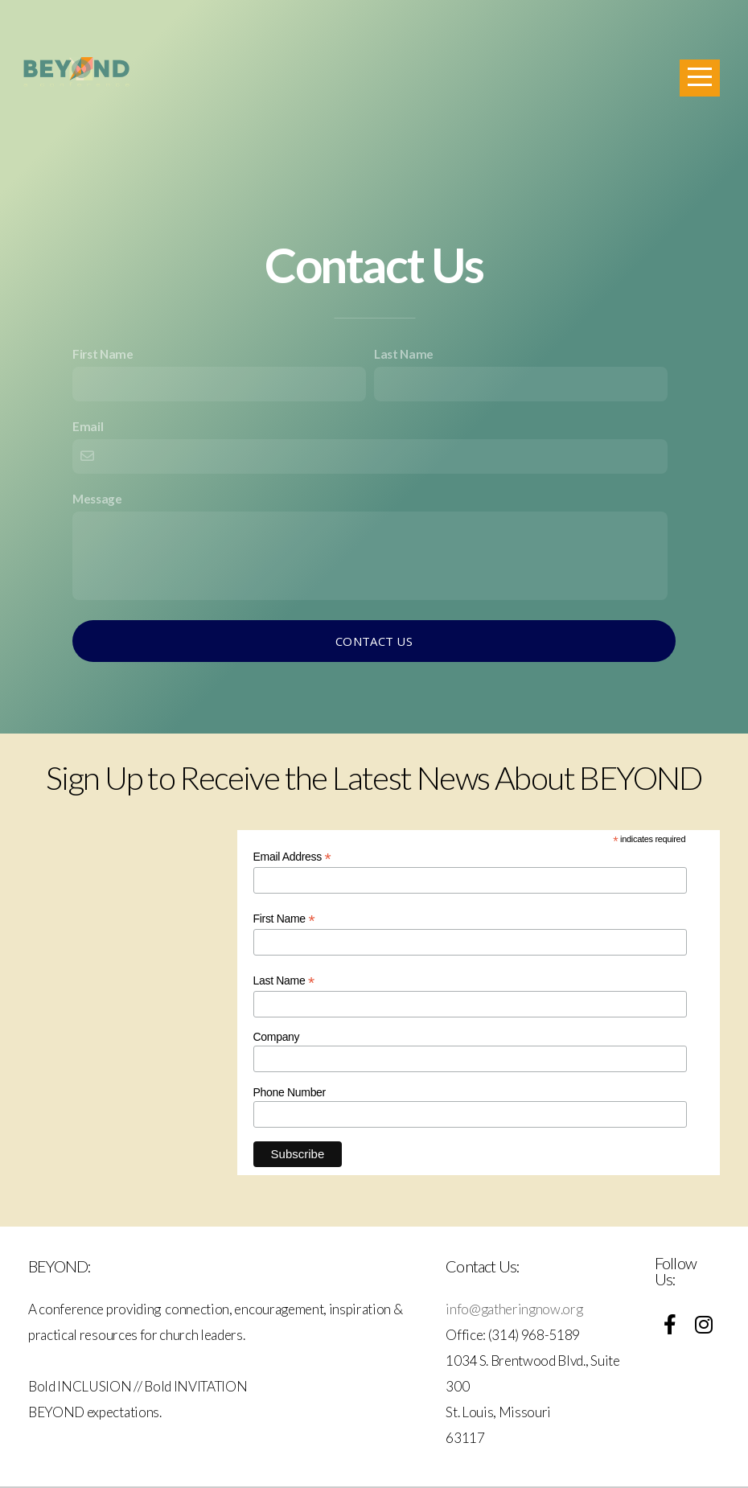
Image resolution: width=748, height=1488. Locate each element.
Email (87, 426)
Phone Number (289, 1092)
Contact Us (374, 641)
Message (97, 498)
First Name (103, 354)
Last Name (404, 354)
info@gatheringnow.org (515, 1309)
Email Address (292, 857)
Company (276, 1036)
